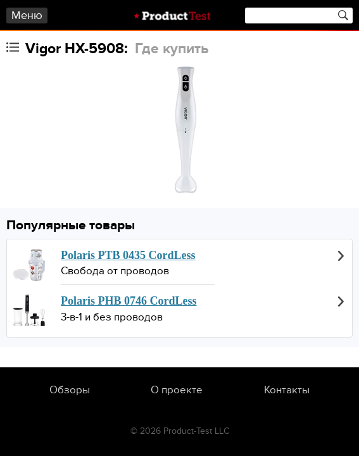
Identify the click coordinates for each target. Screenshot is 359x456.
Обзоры (69, 390)
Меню (26, 15)
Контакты (287, 390)
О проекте (177, 390)
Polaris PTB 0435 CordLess (128, 255)
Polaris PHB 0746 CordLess (129, 300)
